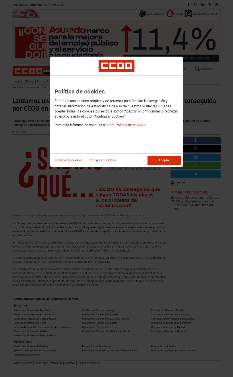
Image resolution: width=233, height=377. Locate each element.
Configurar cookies (102, 160)
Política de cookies (130, 125)
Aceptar (164, 160)
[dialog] (116, 112)
